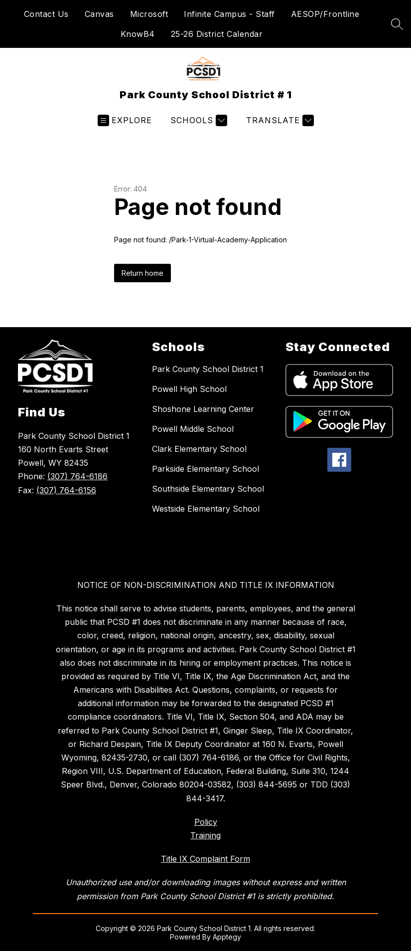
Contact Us (46, 14)
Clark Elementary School (199, 449)
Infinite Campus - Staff (229, 14)
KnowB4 (138, 34)
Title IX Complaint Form (205, 859)
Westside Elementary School (206, 509)
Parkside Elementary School (205, 469)
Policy (205, 822)
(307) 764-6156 (66, 490)
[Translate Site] (279, 120)
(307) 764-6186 (77, 476)
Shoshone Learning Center (203, 409)
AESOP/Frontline (325, 14)
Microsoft (149, 14)
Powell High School (189, 389)
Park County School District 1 (208, 369)
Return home (142, 273)
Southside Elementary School (208, 489)
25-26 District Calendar (217, 34)
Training (205, 835)
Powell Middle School (193, 429)
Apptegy (227, 937)
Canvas (99, 14)
